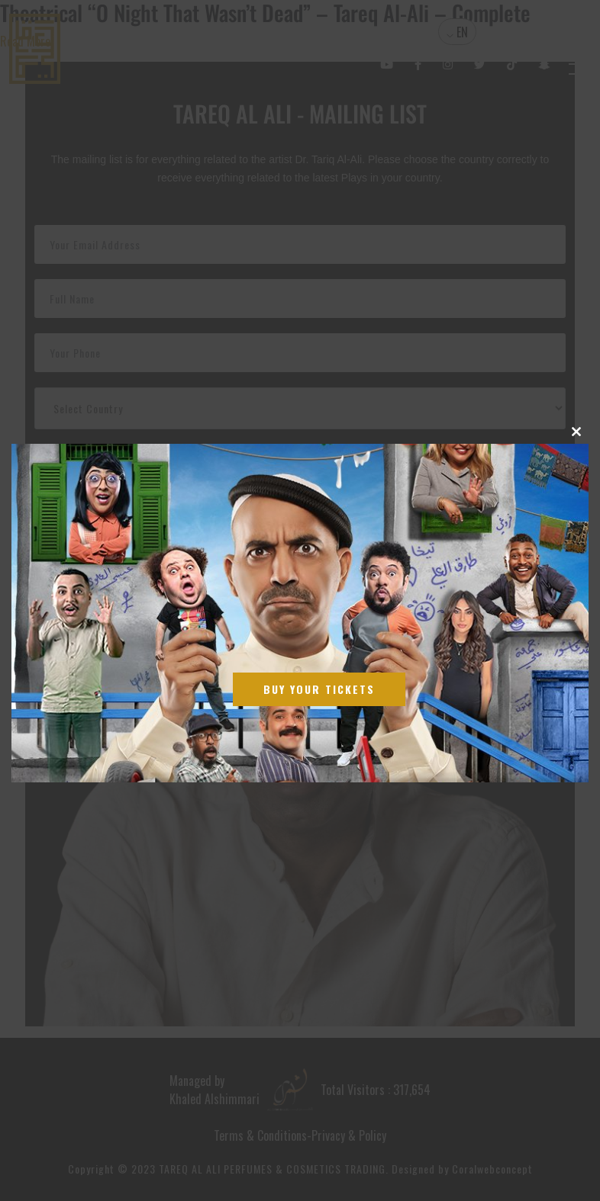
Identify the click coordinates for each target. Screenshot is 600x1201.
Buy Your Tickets (319, 689)
